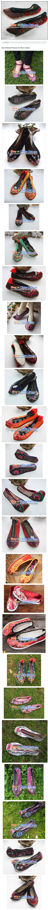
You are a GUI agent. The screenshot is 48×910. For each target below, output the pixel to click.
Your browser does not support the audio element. (24, 42)
